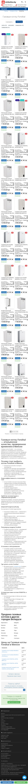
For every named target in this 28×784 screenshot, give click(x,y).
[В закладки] (10, 60)
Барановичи (4, 622)
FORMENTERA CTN (5, 27)
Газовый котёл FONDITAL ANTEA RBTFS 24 (21, 245)
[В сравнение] (12, 60)
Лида (15, 630)
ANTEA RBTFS (11, 25)
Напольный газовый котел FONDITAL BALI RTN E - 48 (21, 312)
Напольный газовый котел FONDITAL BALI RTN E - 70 (7, 180)
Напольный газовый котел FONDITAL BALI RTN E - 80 (7, 213)
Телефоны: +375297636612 (7, 763)
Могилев (3, 633)
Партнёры (3, 746)
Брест (15, 625)
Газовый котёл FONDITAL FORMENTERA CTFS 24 (7, 278)
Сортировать (10, 22)
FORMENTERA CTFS (20, 25)
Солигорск (16, 638)
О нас (2, 719)
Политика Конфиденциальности (8, 728)
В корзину (4, 60)
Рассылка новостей (5, 758)
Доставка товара (4, 723)
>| (17, 431)
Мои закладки (4, 756)
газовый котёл (17, 566)
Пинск (2, 638)
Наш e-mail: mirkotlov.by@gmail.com (9, 766)
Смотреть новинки (14, 702)
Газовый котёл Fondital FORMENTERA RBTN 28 (21, 113)
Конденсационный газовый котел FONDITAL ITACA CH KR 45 (7, 81)
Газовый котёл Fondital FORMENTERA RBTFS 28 (21, 410)
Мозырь (16, 633)
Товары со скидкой (5, 748)
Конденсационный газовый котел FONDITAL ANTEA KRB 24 (21, 345)
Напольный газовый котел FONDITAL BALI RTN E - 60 (7, 378)
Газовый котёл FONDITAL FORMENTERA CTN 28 (21, 47)
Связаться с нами (5, 735)
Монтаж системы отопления (7, 718)
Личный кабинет (5, 753)
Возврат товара (4, 736)
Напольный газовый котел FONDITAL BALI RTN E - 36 (7, 114)
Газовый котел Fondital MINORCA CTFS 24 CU (7, 47)
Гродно (3, 630)
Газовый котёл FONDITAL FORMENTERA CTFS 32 (21, 179)
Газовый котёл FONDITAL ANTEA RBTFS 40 (21, 146)
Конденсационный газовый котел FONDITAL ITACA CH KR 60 (7, 312)
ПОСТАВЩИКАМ (4, 729)
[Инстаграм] (3, 779)
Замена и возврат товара (6, 726)
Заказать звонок (7, 782)
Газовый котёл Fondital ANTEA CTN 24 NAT (21, 80)
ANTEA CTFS (4, 25)
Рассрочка (3, 725)
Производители (4, 743)
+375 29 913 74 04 (21, 5)
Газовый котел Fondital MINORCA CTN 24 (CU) (21, 278)
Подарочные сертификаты (7, 745)
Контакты (3, 721)
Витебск (3, 628)
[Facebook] (6, 779)
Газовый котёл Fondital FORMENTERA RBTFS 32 (21, 212)
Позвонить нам (21, 782)
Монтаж (3, 713)
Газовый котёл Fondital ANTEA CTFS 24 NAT (7, 245)
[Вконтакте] (10, 779)
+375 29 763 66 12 (7, 5)
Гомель (16, 628)
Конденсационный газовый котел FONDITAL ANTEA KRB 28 (21, 378)
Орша (15, 635)
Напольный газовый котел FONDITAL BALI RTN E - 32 (7, 345)
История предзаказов (6, 755)
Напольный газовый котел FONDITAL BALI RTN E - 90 (7, 147)
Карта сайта (3, 738)
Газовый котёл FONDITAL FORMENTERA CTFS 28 (7, 410)
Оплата (2, 722)
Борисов (3, 625)
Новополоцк (4, 635)
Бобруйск (16, 622)
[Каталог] (25, 9)
